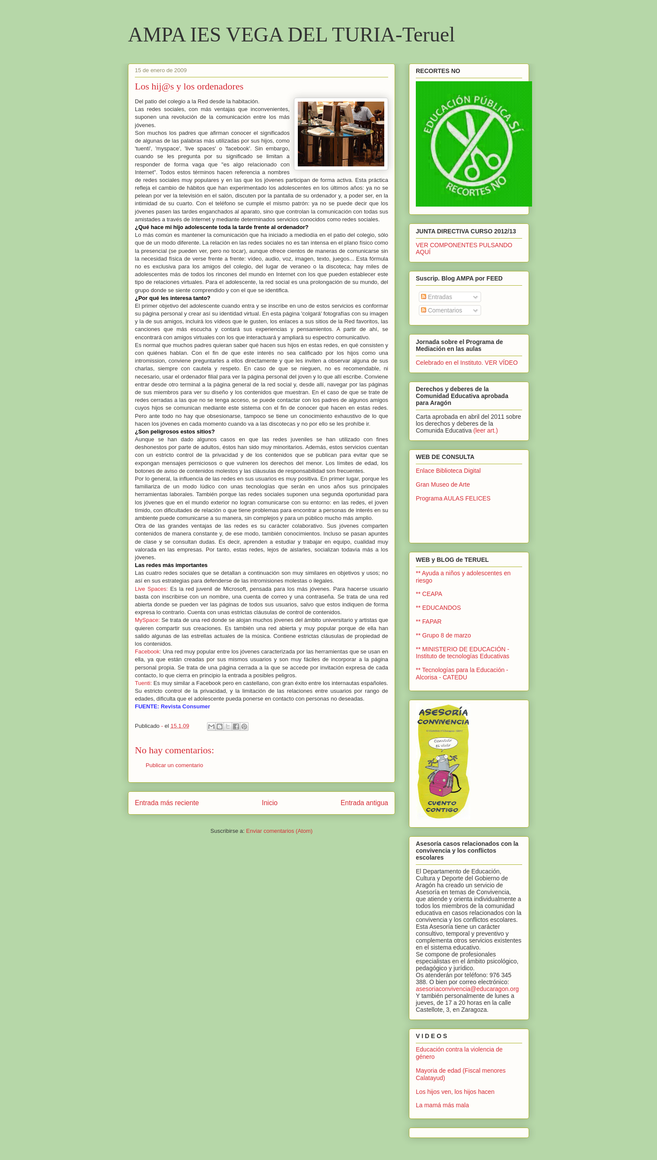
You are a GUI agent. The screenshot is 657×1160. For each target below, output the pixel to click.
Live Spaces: (151, 589)
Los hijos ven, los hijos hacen (455, 1091)
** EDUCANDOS (438, 607)
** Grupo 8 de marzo (443, 635)
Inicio (269, 802)
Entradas (436, 296)
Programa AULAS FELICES (453, 498)
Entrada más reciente (167, 802)
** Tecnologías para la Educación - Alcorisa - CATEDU (462, 673)
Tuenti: (143, 683)
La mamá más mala (442, 1105)
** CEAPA (429, 593)
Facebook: (148, 651)
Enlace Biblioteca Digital (448, 470)
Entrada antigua (364, 802)
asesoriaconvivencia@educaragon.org (467, 988)
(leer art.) (485, 430)
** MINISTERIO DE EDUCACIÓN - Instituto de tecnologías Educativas (462, 653)
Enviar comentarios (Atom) (279, 831)
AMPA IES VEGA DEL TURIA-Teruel (291, 34)
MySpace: (147, 620)
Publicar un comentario (174, 765)
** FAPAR (429, 621)
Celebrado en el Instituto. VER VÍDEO (467, 362)
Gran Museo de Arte (443, 484)
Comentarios (441, 310)
